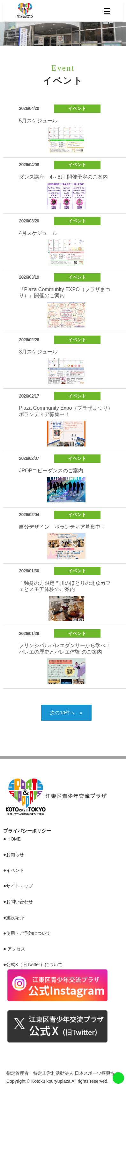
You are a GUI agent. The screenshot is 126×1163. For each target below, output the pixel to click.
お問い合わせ (19, 901)
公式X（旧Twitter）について (34, 964)
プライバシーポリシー (27, 830)
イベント (15, 870)
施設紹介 (15, 917)
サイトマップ (19, 885)
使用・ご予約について (28, 933)
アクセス (16, 948)
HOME (14, 838)
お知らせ (15, 854)
